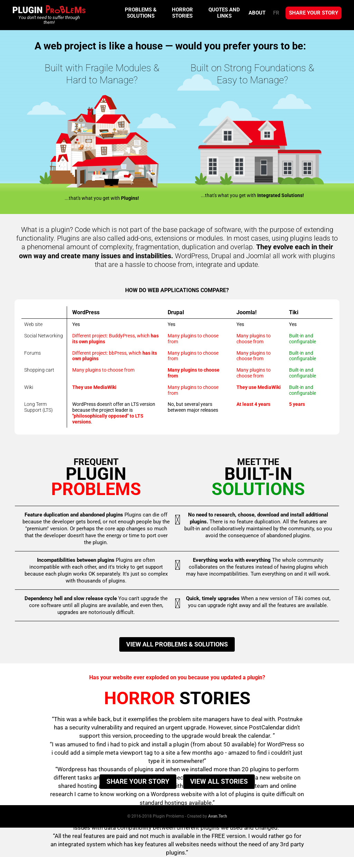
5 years (297, 404)
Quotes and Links (224, 13)
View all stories (219, 781)
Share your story (313, 13)
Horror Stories (182, 13)
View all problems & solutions (177, 644)
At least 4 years (253, 404)
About (257, 13)
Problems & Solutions (141, 13)
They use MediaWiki (94, 387)
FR (276, 13)
